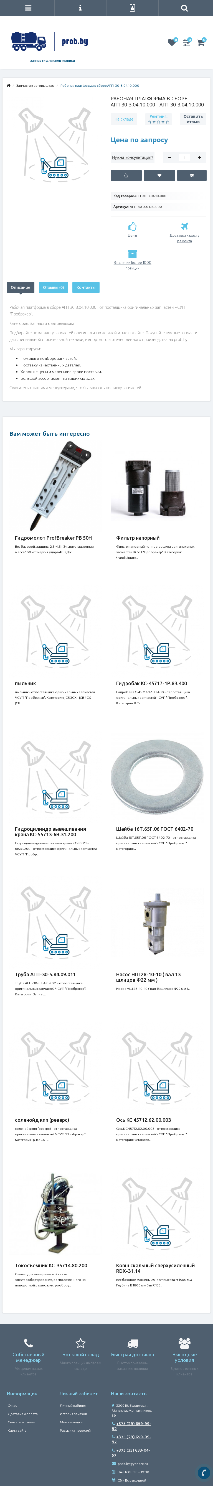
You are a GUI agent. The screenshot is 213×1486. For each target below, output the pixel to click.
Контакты (86, 287)
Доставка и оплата (23, 1414)
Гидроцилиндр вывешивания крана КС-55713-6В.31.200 (50, 831)
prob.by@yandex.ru (130, 1463)
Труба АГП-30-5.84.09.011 (45, 974)
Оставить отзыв (193, 119)
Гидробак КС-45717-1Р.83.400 (151, 683)
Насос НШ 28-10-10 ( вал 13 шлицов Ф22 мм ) (148, 977)
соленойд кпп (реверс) (42, 1120)
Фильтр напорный (138, 538)
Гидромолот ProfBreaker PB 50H (53, 538)
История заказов (73, 1414)
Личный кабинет (73, 1405)
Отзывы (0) (53, 287)
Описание (20, 287)
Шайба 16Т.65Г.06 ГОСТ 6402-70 (154, 829)
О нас (12, 1405)
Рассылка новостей (75, 1430)
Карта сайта (17, 1430)
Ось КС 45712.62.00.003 (143, 1120)
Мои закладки (71, 1422)
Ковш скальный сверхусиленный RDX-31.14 (155, 1268)
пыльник (25, 683)
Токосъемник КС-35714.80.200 (51, 1265)
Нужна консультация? (132, 157)
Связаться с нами (21, 1422)
